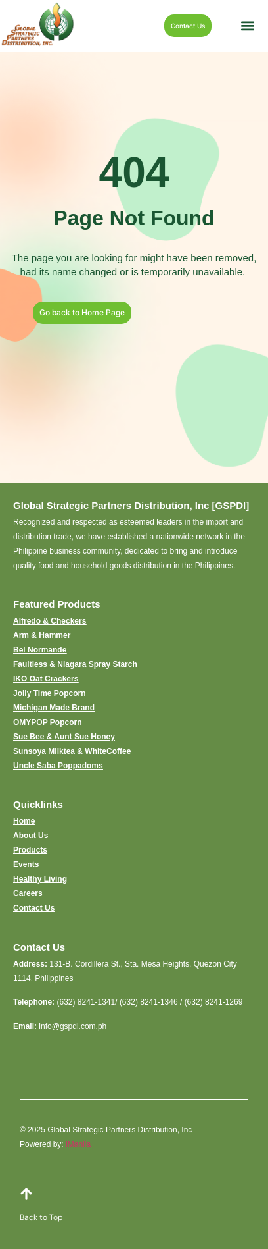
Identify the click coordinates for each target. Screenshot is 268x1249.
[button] (248, 26)
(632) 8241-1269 (214, 1002)
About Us (30, 835)
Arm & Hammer (41, 635)
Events (26, 864)
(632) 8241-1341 (85, 1002)
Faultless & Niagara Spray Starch (75, 664)
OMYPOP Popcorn (47, 722)
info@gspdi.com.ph (72, 1026)
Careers (28, 893)
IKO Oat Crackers (45, 678)
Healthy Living (40, 879)
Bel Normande (39, 649)
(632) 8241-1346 (149, 1002)
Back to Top (41, 1217)
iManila (78, 1144)
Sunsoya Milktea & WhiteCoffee (72, 751)
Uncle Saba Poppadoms (58, 765)
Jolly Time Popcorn (49, 693)
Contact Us (34, 908)
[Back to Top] (26, 1193)
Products (30, 850)
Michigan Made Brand (54, 707)
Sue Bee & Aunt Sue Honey (64, 736)
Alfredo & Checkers (49, 620)
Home (24, 821)
